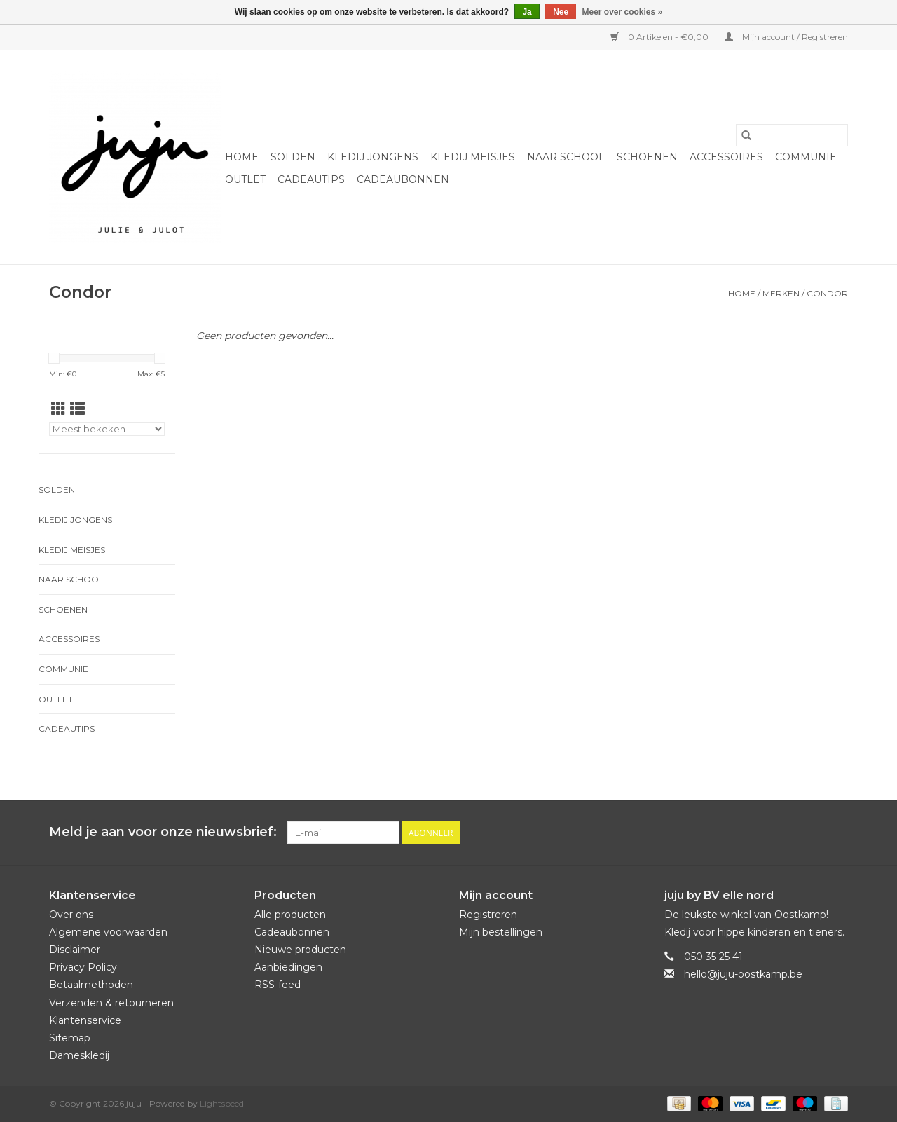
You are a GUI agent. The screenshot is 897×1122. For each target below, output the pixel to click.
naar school (566, 157)
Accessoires (726, 157)
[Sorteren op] (107, 429)
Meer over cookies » (622, 12)
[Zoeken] (792, 135)
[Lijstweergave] (77, 409)
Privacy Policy (83, 967)
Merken (781, 293)
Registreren (488, 914)
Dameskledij (79, 1055)
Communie (806, 157)
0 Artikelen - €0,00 (660, 37)
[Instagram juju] (837, 832)
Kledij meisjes (472, 157)
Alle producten (290, 914)
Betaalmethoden (91, 984)
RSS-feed (277, 984)
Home (242, 157)
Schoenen (647, 157)
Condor (827, 293)
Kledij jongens (372, 157)
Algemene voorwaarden (108, 932)
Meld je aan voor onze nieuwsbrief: (163, 832)
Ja (526, 12)
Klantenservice (85, 1020)
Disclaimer (74, 949)
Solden (293, 157)
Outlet (245, 179)
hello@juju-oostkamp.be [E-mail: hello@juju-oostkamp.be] (743, 974)
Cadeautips (311, 179)
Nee (560, 12)
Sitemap (69, 1038)
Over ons (71, 914)
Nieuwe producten (300, 949)
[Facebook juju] (811, 832)
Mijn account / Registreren (786, 37)
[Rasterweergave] (58, 409)
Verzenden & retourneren (111, 1003)
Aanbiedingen (288, 967)
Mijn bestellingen (500, 932)
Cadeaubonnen (403, 179)
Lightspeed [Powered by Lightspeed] (222, 1103)
